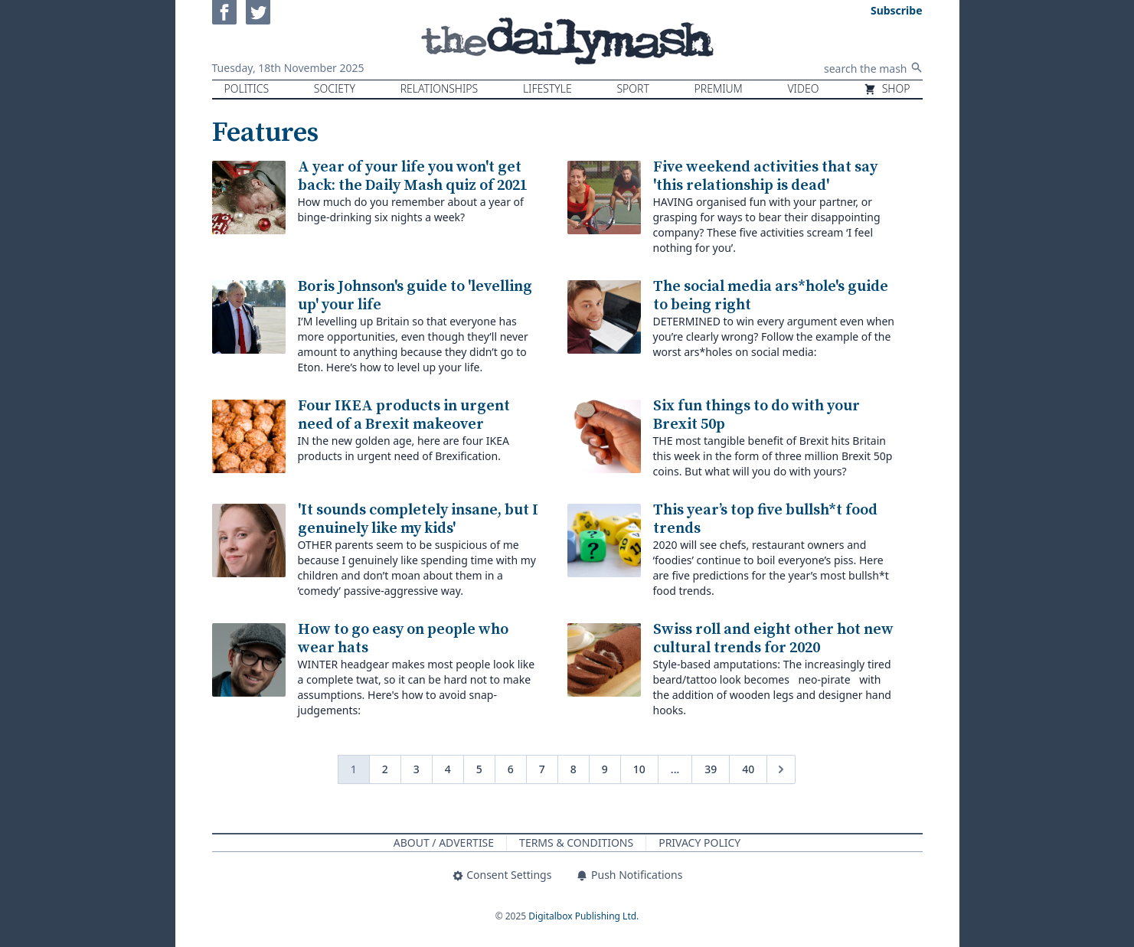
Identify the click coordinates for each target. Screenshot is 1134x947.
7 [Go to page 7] (542, 769)
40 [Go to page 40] (748, 769)
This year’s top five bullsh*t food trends (765, 519)
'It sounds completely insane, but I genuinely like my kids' (418, 519)
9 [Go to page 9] (605, 769)
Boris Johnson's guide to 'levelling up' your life (415, 296)
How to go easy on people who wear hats (403, 639)
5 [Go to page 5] (479, 769)
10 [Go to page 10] (639, 769)
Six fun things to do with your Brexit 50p (756, 415)
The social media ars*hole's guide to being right (770, 296)
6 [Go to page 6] (511, 769)
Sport (632, 88)
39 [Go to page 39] (710, 769)
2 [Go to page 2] (385, 769)
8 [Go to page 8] (573, 769)
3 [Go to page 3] (416, 769)
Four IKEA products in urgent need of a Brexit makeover (404, 415)
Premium (718, 88)
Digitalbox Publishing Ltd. (583, 916)
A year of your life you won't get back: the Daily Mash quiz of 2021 (413, 176)
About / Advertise (444, 842)
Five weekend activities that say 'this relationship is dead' (765, 176)
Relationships (439, 88)
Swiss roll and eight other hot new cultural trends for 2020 (773, 639)
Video (803, 88)
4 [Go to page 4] (448, 769)
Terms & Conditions (576, 842)
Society (334, 88)
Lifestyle (547, 88)
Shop (887, 88)
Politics (247, 88)
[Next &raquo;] (781, 769)
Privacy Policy (699, 842)
